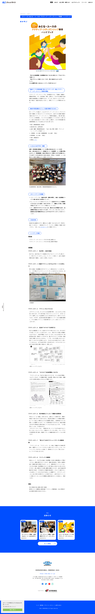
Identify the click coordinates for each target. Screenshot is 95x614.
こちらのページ (43, 227)
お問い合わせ (58, 605)
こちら (35, 140)
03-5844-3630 (38, 578)
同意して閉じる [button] (13, 609)
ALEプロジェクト (76, 2)
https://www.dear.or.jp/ (47, 573)
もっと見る (50, 544)
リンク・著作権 (39, 605)
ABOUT (56, 2)
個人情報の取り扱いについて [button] (9, 606)
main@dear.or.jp (58, 578)
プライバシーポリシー (49, 605)
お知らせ (90, 2)
